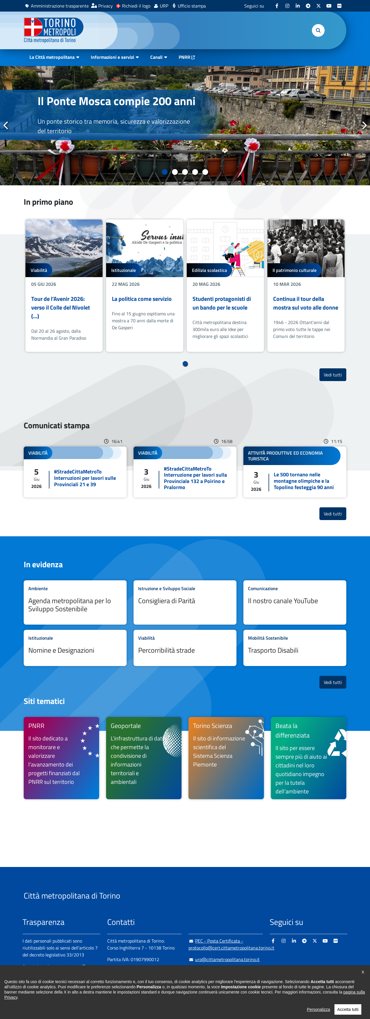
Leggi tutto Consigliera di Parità (185, 602)
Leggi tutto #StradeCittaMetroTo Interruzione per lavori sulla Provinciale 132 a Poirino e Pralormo (185, 472)
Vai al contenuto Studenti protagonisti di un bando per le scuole (225, 286)
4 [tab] (195, 172)
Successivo (364, 125)
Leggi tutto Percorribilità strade (185, 648)
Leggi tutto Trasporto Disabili (294, 648)
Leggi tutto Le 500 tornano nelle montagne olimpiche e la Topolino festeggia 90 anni (294, 472)
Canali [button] (156, 57)
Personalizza (318, 1015)
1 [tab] (165, 172)
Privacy (105, 5)
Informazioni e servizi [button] (112, 57)
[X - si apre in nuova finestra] (318, 5)
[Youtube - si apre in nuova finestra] (328, 5)
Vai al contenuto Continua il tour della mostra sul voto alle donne (306, 286)
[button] (318, 30)
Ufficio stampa (192, 5)
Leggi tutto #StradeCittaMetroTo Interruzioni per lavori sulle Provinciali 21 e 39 (75, 472)
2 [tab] (175, 172)
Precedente (6, 125)
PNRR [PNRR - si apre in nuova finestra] (184, 57)
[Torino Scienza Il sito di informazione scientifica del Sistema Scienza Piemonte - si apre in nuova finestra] (226, 758)
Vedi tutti (335, 374)
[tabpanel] (185, 125)
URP (164, 5)
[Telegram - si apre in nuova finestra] (308, 5)
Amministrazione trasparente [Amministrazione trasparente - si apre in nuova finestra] (60, 5)
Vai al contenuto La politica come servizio (144, 286)
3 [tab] (185, 172)
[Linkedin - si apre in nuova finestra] (297, 5)
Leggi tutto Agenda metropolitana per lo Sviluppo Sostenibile (75, 602)
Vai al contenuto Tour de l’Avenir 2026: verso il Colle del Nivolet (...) (64, 286)
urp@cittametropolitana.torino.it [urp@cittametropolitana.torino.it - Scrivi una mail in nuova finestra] (224, 959)
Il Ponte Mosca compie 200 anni (116, 101)
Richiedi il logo (136, 5)
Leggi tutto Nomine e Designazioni (75, 648)
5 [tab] (205, 172)
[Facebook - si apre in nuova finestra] (276, 5)
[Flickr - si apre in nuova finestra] (339, 5)
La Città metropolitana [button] (52, 57)
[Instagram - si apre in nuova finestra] (287, 5)
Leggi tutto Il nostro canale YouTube (294, 602)
